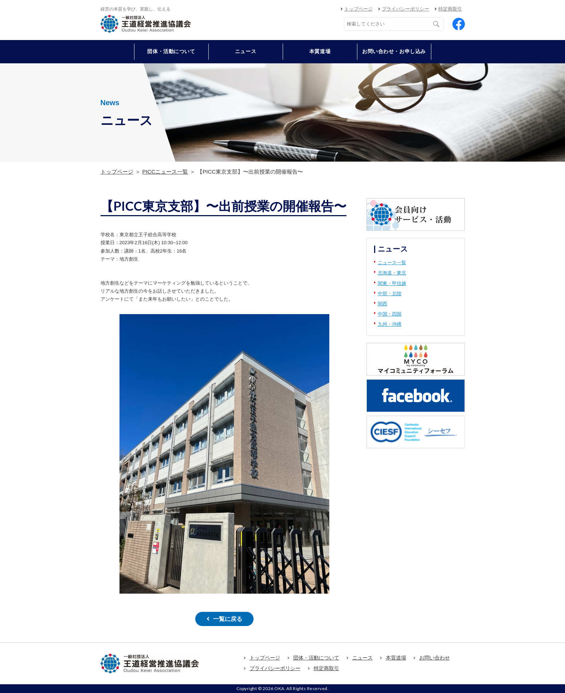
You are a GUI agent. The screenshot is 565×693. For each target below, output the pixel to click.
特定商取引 (450, 9)
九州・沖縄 (389, 324)
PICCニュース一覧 (165, 172)
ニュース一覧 (392, 262)
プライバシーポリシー (405, 9)
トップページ (358, 9)
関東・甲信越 (392, 283)
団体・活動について (316, 658)
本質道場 (319, 51)
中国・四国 (389, 314)
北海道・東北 (392, 273)
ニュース (245, 51)
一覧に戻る (227, 619)
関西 (382, 303)
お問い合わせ (434, 658)
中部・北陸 (389, 293)
